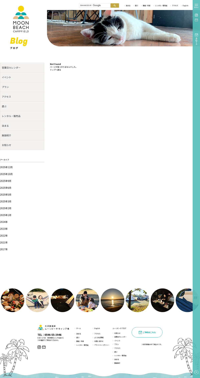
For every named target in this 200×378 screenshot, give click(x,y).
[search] (94, 5)
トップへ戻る (55, 69)
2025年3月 (5, 201)
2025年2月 (5, 208)
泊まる (128, 5)
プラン (5, 87)
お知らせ (6, 145)
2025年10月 (6, 174)
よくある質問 (98, 337)
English (185, 5)
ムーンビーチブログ (119, 328)
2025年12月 (6, 167)
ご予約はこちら (149, 332)
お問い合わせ (98, 341)
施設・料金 (146, 5)
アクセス (175, 5)
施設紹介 (6, 135)
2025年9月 (5, 180)
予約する (196, 41)
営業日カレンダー (11, 67)
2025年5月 (5, 194)
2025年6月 (5, 187)
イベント (6, 77)
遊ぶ (136, 5)
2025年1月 (5, 215)
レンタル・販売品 (161, 5)
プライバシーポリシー (101, 345)
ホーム (78, 328)
